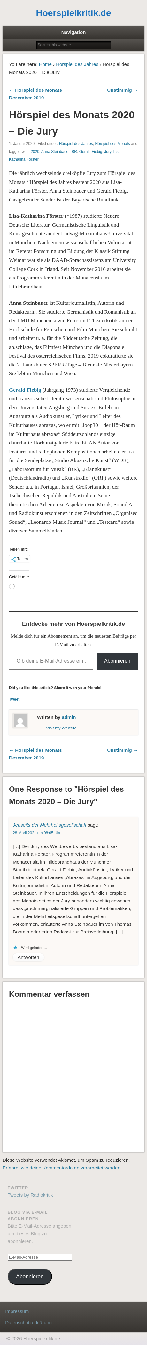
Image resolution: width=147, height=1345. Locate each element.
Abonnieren (117, 661)
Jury (107, 151)
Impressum (17, 1311)
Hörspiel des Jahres (77, 64)
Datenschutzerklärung (28, 1322)
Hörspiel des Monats (112, 143)
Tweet (14, 699)
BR (74, 151)
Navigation (73, 32)
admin (69, 717)
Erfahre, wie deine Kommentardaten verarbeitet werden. (62, 1167)
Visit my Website (61, 728)
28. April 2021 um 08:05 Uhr (36, 833)
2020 (35, 151)
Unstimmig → (122, 90)
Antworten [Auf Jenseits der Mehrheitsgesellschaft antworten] (28, 957)
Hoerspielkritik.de (73, 13)
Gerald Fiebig (90, 151)
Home (45, 64)
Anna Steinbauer (55, 151)
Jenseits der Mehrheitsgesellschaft (49, 825)
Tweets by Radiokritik (30, 1195)
